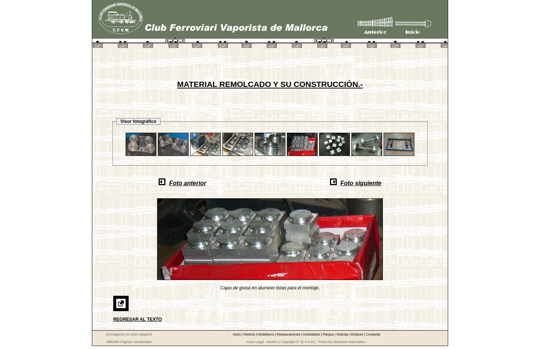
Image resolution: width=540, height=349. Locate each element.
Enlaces (357, 334)
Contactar (373, 334)
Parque (329, 334)
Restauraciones (289, 334)
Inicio (237, 334)
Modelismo (266, 334)
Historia (249, 334)
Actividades (312, 334)
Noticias (343, 334)
